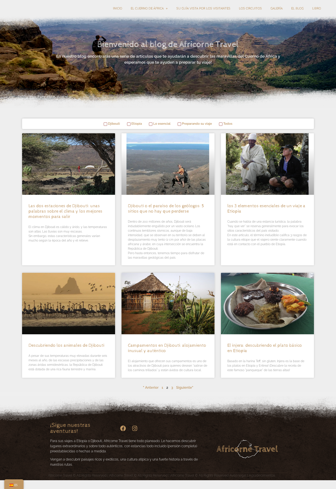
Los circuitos (250, 13)
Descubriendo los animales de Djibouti (66, 354)
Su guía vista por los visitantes (203, 13)
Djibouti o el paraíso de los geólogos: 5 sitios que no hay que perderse (166, 217)
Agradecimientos (262, 484)
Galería (276, 13)
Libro (316, 13)
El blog (297, 13)
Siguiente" (184, 396)
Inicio (117, 13)
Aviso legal (238, 484)
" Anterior (151, 396)
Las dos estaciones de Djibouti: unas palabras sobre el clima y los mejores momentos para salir (65, 220)
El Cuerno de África (149, 13)
